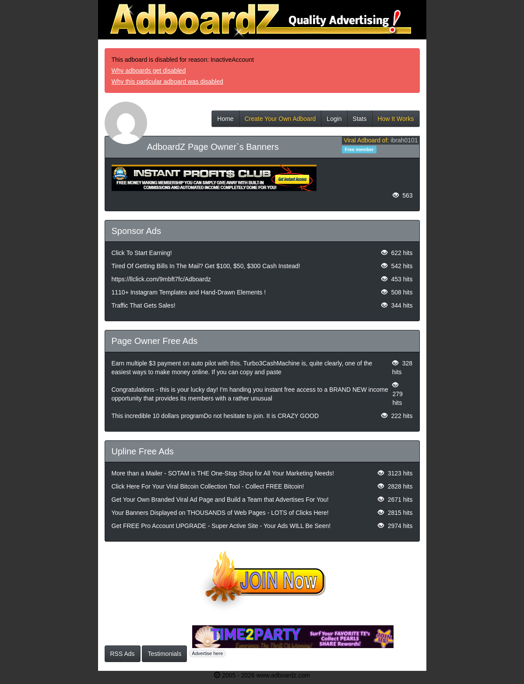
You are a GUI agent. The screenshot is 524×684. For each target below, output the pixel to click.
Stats (360, 121)
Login (334, 121)
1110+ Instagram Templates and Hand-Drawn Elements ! (189, 292)
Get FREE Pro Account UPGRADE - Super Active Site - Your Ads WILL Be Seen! (221, 525)
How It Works (396, 121)
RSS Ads (122, 653)
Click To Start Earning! (142, 252)
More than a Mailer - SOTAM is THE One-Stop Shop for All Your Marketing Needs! (223, 473)
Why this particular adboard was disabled (167, 81)
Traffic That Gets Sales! (144, 305)
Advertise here (207, 653)
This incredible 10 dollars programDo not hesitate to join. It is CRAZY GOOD (215, 415)
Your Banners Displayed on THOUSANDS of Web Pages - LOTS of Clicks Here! (220, 512)
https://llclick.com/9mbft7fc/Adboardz (161, 279)
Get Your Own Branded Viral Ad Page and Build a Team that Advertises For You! (220, 499)
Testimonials (164, 653)
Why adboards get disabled (149, 70)
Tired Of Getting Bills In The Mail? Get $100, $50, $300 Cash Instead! (206, 265)
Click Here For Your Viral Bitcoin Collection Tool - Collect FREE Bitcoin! (208, 486)
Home (225, 121)
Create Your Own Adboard (280, 121)
